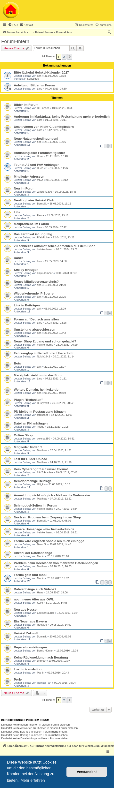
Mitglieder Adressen (29, 176)
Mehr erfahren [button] (32, 780)
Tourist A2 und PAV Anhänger (36, 165)
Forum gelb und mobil (30, 575)
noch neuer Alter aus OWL (34, 599)
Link (17, 212)
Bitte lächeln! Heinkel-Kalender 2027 (41, 72)
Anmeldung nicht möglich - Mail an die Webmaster (52, 495)
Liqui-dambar (44, 273)
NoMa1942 (43, 356)
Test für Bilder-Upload (30, 459)
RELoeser (43, 107)
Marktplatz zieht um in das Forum (39, 375)
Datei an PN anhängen (31, 423)
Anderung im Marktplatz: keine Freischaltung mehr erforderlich (62, 116)
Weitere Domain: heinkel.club (36, 389)
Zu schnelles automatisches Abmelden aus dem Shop (55, 246)
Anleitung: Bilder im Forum (34, 85)
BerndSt (42, 203)
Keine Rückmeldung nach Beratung (41, 657)
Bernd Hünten (45, 650)
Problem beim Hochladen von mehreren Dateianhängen (56, 563)
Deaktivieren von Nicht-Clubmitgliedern (44, 127)
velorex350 (43, 438)
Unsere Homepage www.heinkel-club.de (44, 529)
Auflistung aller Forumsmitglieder (39, 153)
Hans (40, 156)
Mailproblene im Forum (31, 224)
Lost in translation (27, 669)
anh (39, 75)
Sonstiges (33, 78)
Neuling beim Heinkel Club (34, 200)
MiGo (40, 179)
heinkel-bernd (45, 249)
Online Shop (23, 435)
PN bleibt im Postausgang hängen (39, 411)
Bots (17, 363)
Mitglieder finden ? (28, 447)
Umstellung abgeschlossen (34, 329)
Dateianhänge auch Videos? (35, 589)
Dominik (42, 636)
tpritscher (42, 414)
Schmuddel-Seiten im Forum (35, 505)
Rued (40, 168)
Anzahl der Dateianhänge (33, 553)
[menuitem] (13, 25)
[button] (69, 57)
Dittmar (41, 660)
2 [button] (64, 56)
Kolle (40, 602)
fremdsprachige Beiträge (32, 481)
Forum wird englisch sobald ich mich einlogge (49, 541)
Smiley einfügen (26, 270)
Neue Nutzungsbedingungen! (36, 138)
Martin (40, 556)
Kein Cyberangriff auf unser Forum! (41, 469)
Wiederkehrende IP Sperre (34, 293)
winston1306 (44, 191)
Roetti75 (42, 624)
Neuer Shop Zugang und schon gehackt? (45, 341)
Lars (39, 88)
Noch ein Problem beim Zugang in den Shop (47, 517)
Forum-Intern (15, 41)
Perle (18, 679)
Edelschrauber (45, 612)
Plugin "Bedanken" (28, 400)
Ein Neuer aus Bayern (30, 621)
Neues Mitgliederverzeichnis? (36, 281)
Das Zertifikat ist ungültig (33, 234)
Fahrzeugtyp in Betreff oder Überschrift (43, 353)
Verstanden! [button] (87, 772)
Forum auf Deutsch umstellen (36, 319)
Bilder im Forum (26, 104)
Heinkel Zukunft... (27, 633)
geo (39, 141)
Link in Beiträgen (27, 305)
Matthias (42, 450)
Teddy (40, 426)
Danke (19, 258)
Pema (40, 215)
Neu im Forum (24, 188)
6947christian (45, 472)
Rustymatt (43, 403)
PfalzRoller (43, 237)
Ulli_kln (41, 484)
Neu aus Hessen (26, 609)
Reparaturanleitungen (30, 647)
